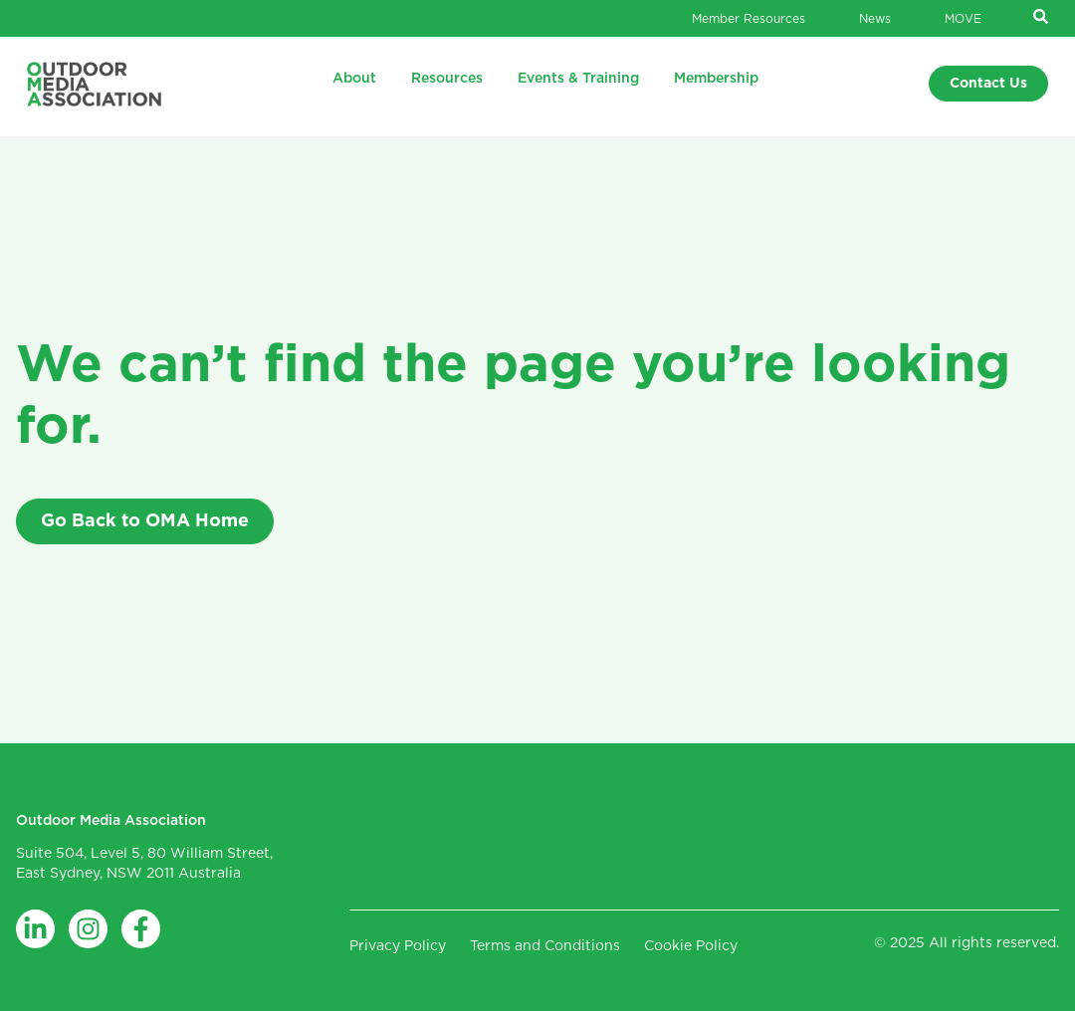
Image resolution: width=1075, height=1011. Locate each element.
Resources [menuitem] (447, 79)
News (875, 19)
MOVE (963, 19)
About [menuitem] (354, 79)
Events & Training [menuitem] (578, 79)
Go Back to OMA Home (145, 521)
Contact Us (988, 84)
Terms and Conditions (545, 946)
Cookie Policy (691, 946)
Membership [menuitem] (716, 79)
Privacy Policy (397, 946)
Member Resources (748, 19)
